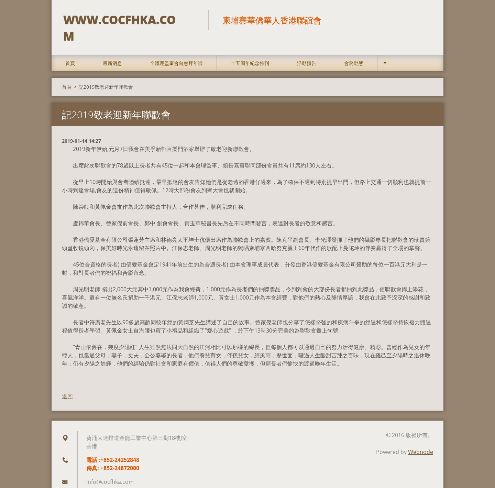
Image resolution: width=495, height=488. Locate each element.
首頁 (70, 52)
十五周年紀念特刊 (250, 52)
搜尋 (425, 20)
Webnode (420, 441)
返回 (67, 385)
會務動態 (353, 52)
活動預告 (306, 52)
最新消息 (112, 52)
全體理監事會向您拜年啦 (176, 52)
